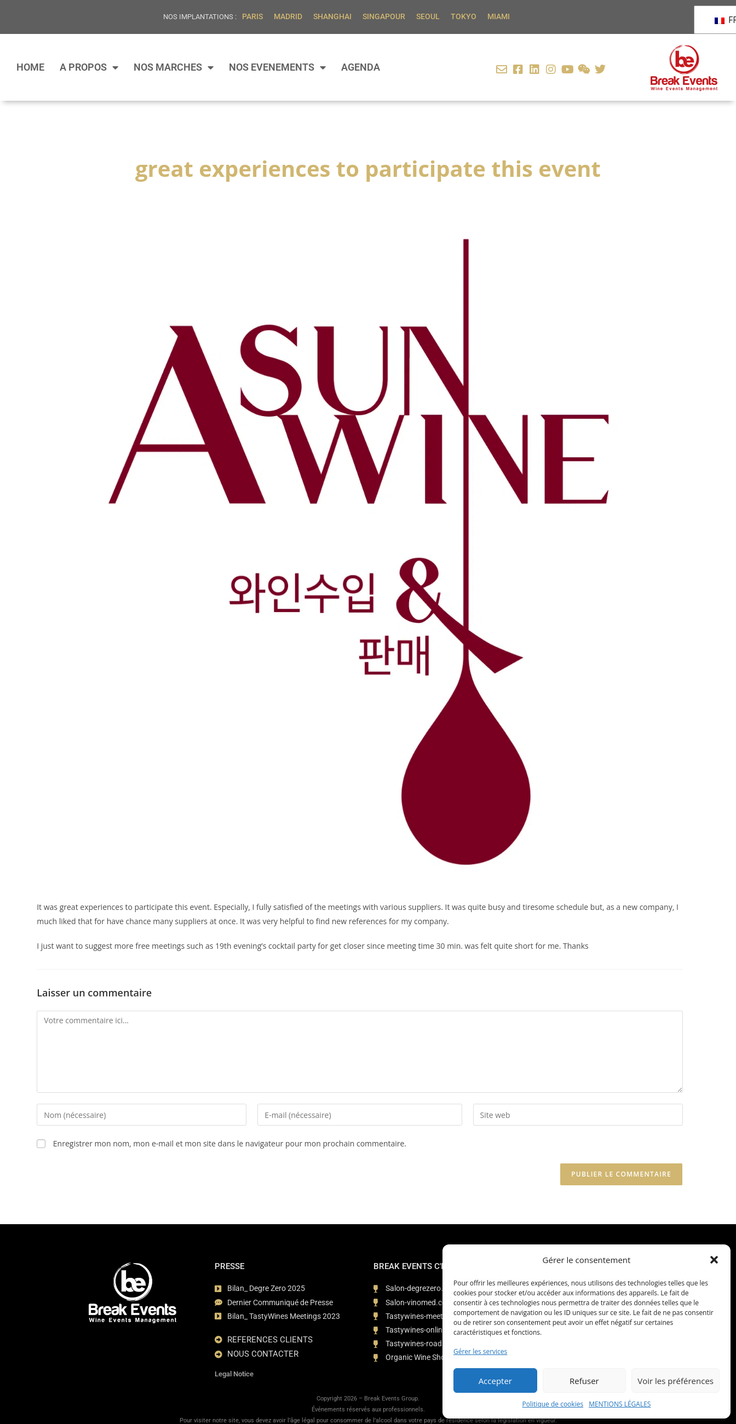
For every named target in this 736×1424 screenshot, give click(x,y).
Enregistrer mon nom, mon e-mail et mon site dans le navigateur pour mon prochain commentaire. (229, 1143)
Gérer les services (480, 1351)
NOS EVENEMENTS (277, 67)
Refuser (584, 1380)
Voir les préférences (675, 1380)
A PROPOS (89, 67)
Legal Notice (234, 1372)
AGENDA (360, 67)
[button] (714, 1259)
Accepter (495, 1380)
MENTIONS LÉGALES (620, 1404)
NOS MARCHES (174, 67)
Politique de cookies (553, 1404)
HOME (30, 67)
